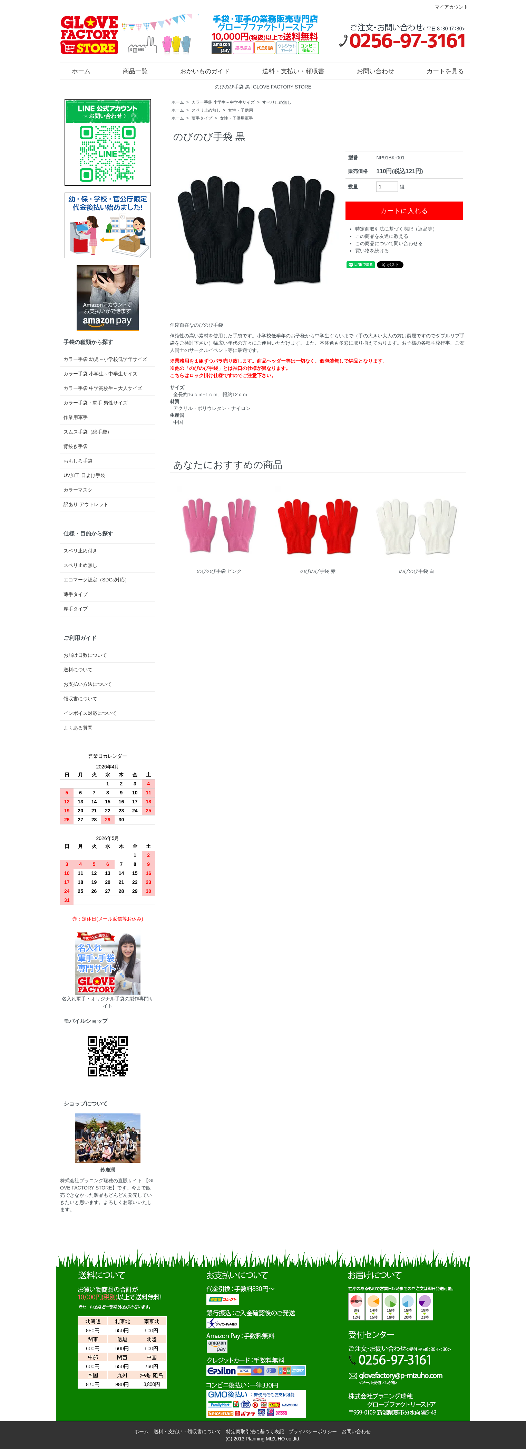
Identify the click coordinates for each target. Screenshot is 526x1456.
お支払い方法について (88, 684)
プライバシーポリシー (313, 1431)
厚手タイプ (76, 609)
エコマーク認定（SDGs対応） (96, 579)
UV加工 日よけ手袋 (84, 475)
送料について (78, 669)
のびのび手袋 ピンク (219, 571)
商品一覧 (130, 70)
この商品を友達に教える (381, 236)
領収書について (80, 698)
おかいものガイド (200, 70)
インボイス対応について (90, 713)
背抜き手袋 (76, 446)
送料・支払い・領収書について (187, 1431)
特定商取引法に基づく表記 (255, 1431)
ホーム (76, 70)
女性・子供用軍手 (236, 118)
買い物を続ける (372, 250)
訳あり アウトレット (86, 504)
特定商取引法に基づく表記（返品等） (396, 229)
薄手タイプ (202, 118)
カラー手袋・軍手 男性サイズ (96, 402)
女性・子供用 (240, 110)
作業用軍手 (76, 417)
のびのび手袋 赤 (317, 571)
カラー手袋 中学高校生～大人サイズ (103, 388)
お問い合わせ (370, 70)
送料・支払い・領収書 (288, 70)
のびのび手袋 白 (416, 571)
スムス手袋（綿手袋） (88, 432)
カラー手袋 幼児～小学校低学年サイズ (105, 359)
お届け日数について (85, 655)
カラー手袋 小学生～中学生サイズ (223, 102)
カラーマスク (78, 490)
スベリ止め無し (206, 110)
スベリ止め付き (80, 550)
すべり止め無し (276, 102)
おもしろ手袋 (78, 461)
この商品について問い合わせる (389, 243)
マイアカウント (447, 7)
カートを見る (440, 70)
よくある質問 (78, 727)
